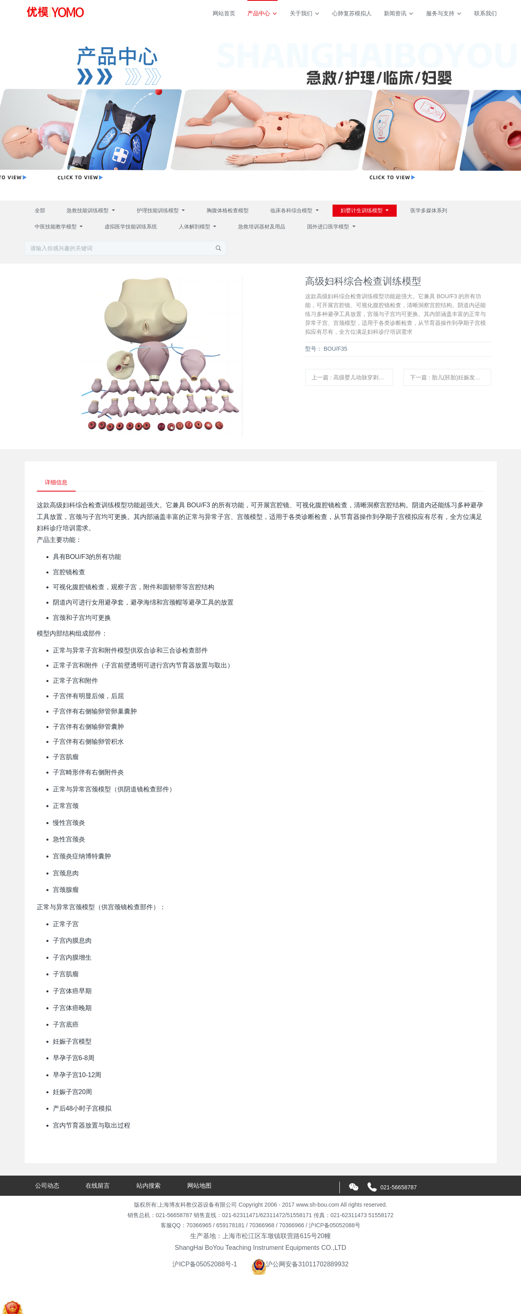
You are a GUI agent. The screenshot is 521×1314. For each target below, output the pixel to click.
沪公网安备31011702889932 (300, 1264)
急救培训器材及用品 (261, 227)
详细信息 (56, 482)
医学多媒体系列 (428, 210)
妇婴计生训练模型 (362, 210)
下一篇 (451, 377)
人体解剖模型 (195, 227)
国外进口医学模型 (329, 227)
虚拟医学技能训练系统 (131, 227)
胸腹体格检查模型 (228, 210)
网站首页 (224, 13)
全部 (40, 210)
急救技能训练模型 (88, 210)
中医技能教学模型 (56, 227)
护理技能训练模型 (158, 210)
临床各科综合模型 (292, 210)
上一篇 (352, 377)
